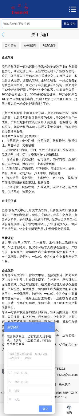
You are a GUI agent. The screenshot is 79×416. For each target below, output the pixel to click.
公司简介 (10, 45)
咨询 (69, 410)
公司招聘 (30, 45)
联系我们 (49, 45)
